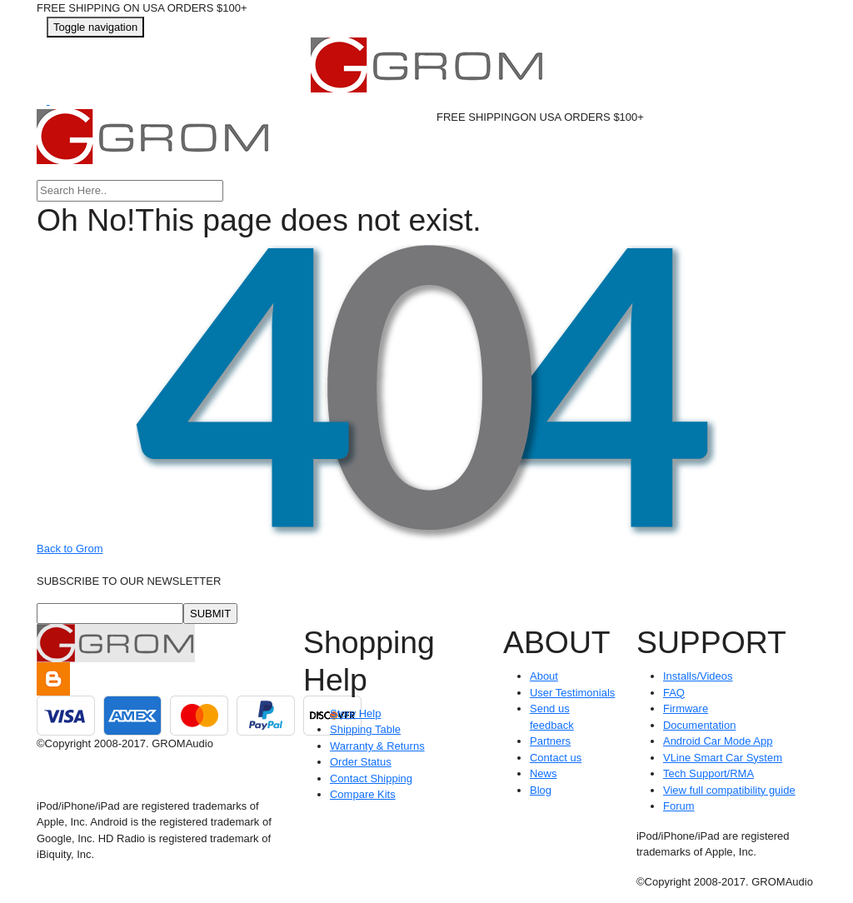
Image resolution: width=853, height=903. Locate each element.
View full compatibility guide (729, 790)
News (543, 773)
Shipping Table (365, 729)
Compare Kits (363, 794)
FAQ (674, 692)
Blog (540, 790)
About (544, 676)
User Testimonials (572, 692)
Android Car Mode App (718, 741)
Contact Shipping (371, 778)
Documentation (699, 725)
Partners (550, 741)
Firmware (685, 708)
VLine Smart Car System (722, 757)
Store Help (355, 713)
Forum (679, 806)
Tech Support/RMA (708, 773)
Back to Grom (69, 548)
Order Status (361, 762)
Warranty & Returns (377, 746)
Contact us (555, 757)
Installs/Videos (698, 676)
